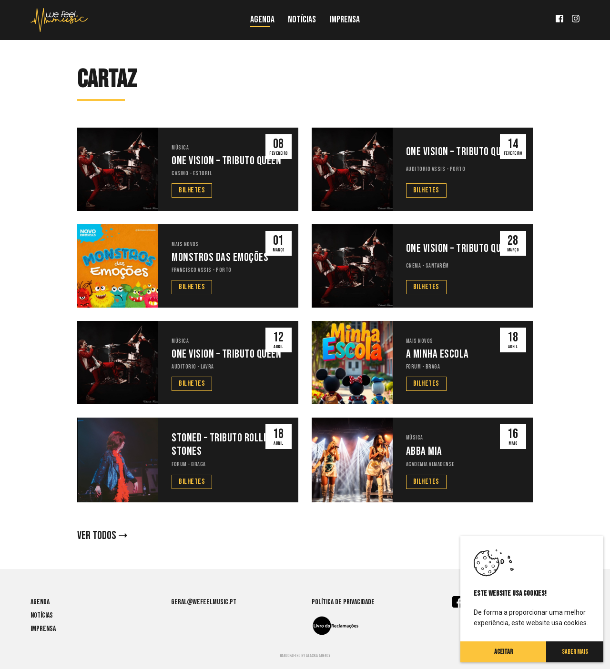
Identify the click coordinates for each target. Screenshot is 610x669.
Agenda (262, 19)
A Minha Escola (437, 354)
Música (180, 147)
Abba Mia (424, 451)
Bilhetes (192, 190)
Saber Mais (575, 652)
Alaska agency (318, 656)
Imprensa (344, 19)
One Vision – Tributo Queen (226, 161)
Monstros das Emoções (220, 257)
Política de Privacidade (343, 602)
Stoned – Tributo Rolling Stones (224, 444)
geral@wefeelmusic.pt (203, 602)
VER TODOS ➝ (102, 535)
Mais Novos (185, 244)
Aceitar (503, 652)
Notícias (302, 19)
